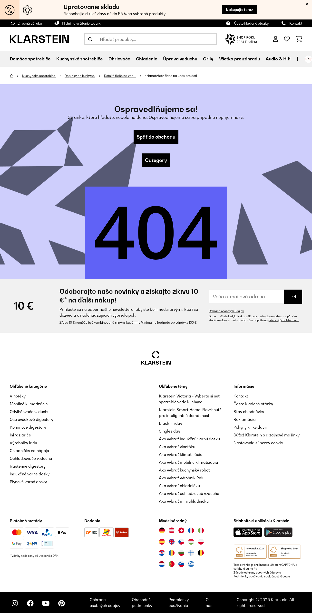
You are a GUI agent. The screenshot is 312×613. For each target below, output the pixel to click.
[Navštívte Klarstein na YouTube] (46, 603)
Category (156, 160)
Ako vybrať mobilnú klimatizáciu (188, 462)
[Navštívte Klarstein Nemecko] (162, 530)
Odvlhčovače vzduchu (29, 411)
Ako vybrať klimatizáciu (180, 454)
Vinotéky (18, 396)
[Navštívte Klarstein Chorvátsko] (162, 553)
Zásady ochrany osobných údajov (256, 572)
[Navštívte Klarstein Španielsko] (162, 542)
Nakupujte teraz (239, 10)
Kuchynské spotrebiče (39, 76)
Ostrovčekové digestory (31, 419)
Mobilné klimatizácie (29, 403)
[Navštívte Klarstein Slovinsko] (181, 564)
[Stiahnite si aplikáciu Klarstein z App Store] (248, 532)
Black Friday (170, 423)
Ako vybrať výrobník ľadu (182, 477)
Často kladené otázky (251, 23)
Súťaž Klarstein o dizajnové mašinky (267, 435)
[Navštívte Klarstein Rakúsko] (172, 530)
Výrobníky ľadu (23, 442)
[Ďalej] (308, 59)
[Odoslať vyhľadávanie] (90, 39)
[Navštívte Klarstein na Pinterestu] (61, 603)
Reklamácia (245, 419)
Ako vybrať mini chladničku (184, 501)
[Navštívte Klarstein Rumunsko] (172, 553)
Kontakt (295, 23)
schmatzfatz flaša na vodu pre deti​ (171, 76)
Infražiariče (20, 435)
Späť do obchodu (156, 137)
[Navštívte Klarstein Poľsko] (201, 542)
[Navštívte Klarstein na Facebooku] (30, 603)
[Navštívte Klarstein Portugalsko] (172, 564)
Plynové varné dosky (28, 481)
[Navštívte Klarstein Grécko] (191, 564)
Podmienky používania (248, 576)
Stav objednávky (249, 411)
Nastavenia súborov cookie (258, 442)
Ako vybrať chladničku (179, 485)
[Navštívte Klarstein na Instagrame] (15, 603)
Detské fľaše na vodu (120, 76)
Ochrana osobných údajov (226, 311)
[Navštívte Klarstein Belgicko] (201, 553)
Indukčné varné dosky (29, 474)
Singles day (169, 431)
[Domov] (16, 76)
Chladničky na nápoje (29, 450)
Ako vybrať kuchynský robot (184, 470)
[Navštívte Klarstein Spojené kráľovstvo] (172, 542)
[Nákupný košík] (299, 39)
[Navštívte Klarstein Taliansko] (201, 530)
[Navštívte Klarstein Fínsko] (191, 553)
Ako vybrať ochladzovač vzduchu (189, 493)
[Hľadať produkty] (150, 39)
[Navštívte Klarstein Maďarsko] (191, 542)
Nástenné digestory (28, 466)
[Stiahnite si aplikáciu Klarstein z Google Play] (278, 532)
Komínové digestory (28, 427)
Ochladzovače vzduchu (31, 458)
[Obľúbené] (287, 39)
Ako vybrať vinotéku (177, 446)
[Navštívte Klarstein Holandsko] (162, 564)
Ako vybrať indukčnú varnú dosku (189, 438)
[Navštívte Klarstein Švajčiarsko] (181, 530)
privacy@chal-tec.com (283, 320)
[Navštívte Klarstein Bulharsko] (181, 553)
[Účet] (275, 39)
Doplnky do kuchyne (80, 76)
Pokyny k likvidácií (250, 427)
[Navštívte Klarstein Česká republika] (181, 542)
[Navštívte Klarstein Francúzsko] (191, 530)
